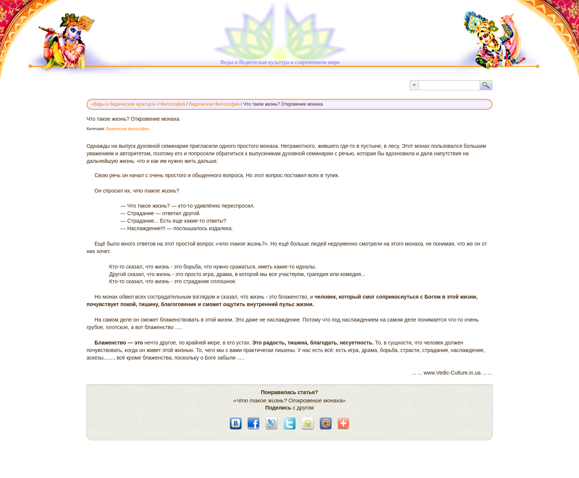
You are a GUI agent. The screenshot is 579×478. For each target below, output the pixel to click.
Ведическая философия (127, 129)
